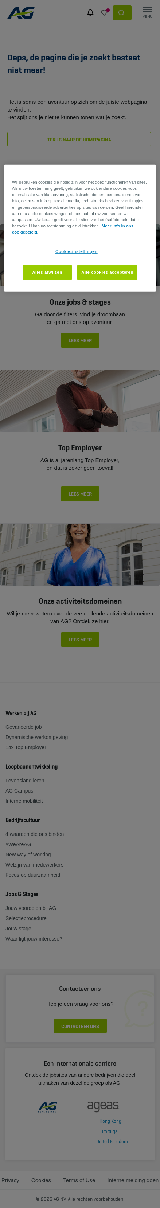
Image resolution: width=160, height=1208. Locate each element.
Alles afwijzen (47, 272)
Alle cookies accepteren (107, 272)
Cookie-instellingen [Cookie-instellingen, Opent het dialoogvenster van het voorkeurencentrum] (76, 251)
